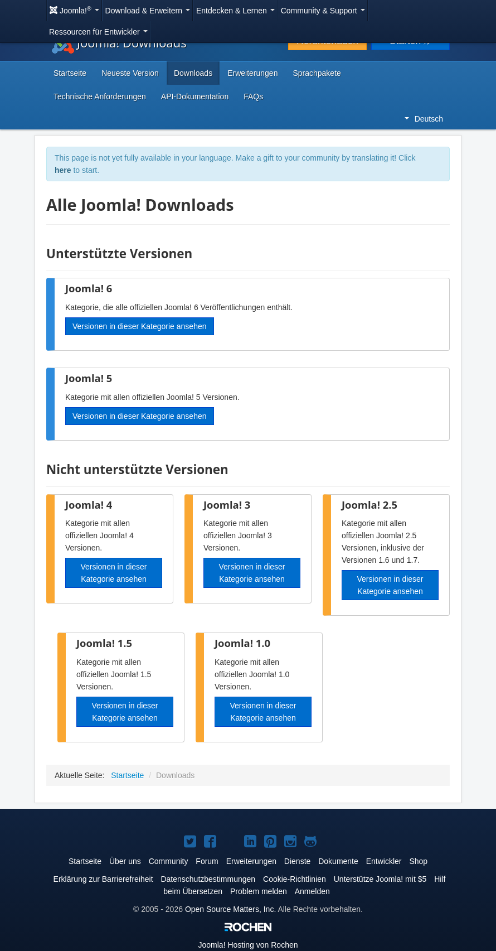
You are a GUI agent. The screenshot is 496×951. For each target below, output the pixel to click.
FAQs (253, 96)
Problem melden (258, 891)
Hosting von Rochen (248, 944)
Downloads (193, 73)
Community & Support (323, 10)
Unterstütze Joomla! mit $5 (380, 879)
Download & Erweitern (147, 10)
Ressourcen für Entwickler (98, 31)
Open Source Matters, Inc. (230, 909)
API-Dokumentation (194, 96)
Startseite (70, 73)
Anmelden (312, 891)
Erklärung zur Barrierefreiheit (103, 879)
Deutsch (424, 118)
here (63, 170)
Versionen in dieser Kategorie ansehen (139, 326)
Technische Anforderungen (100, 96)
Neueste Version (130, 73)
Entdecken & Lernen (235, 10)
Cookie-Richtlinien (294, 879)
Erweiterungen (252, 73)
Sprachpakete (317, 73)
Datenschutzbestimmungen (208, 879)
